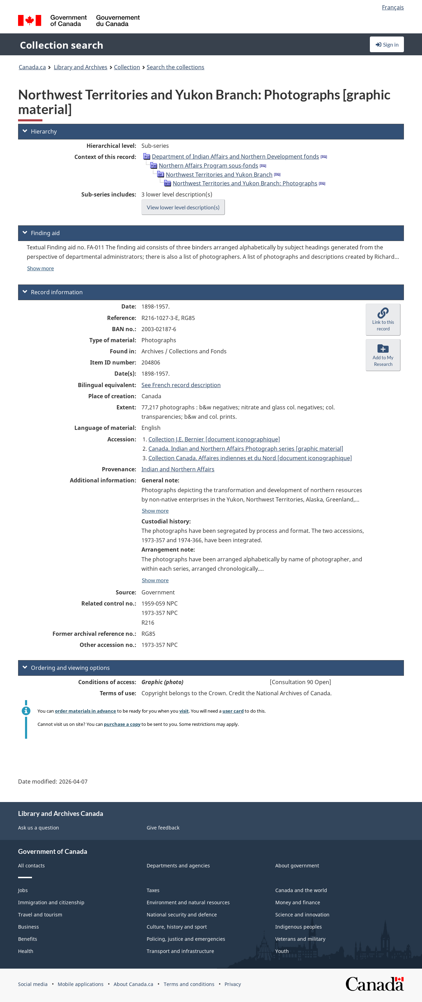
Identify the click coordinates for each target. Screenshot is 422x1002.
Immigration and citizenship (51, 902)
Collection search (61, 44)
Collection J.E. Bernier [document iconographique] (214, 439)
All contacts (31, 865)
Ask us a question (38, 827)
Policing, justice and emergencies (186, 939)
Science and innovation (302, 914)
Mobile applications (81, 984)
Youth (282, 951)
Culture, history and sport (177, 926)
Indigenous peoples (298, 926)
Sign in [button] (387, 44)
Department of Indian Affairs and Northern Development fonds (235, 156)
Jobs (23, 890)
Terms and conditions (189, 984)
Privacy (233, 984)
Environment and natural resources (188, 902)
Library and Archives (80, 67)
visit (184, 711)
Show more (40, 268)
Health (25, 951)
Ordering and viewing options (66, 668)
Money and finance (297, 902)
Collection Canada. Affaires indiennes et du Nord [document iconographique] (250, 458)
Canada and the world (301, 890)
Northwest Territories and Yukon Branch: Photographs (245, 183)
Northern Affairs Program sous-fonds (208, 165)
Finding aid (41, 233)
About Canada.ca (133, 984)
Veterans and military (300, 939)
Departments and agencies (178, 865)
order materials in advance (85, 711)
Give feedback (163, 827)
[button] (383, 320)
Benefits (27, 939)
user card (233, 711)
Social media (33, 984)
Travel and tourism (40, 914)
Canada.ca (32, 67)
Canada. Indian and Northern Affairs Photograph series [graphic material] (245, 448)
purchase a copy (122, 724)
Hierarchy (40, 131)
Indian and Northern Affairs (177, 469)
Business (28, 926)
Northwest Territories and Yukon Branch (219, 174)
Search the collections (175, 67)
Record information (53, 292)
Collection (127, 67)
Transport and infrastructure (180, 951)
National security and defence (182, 914)
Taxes (153, 890)
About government (297, 865)
